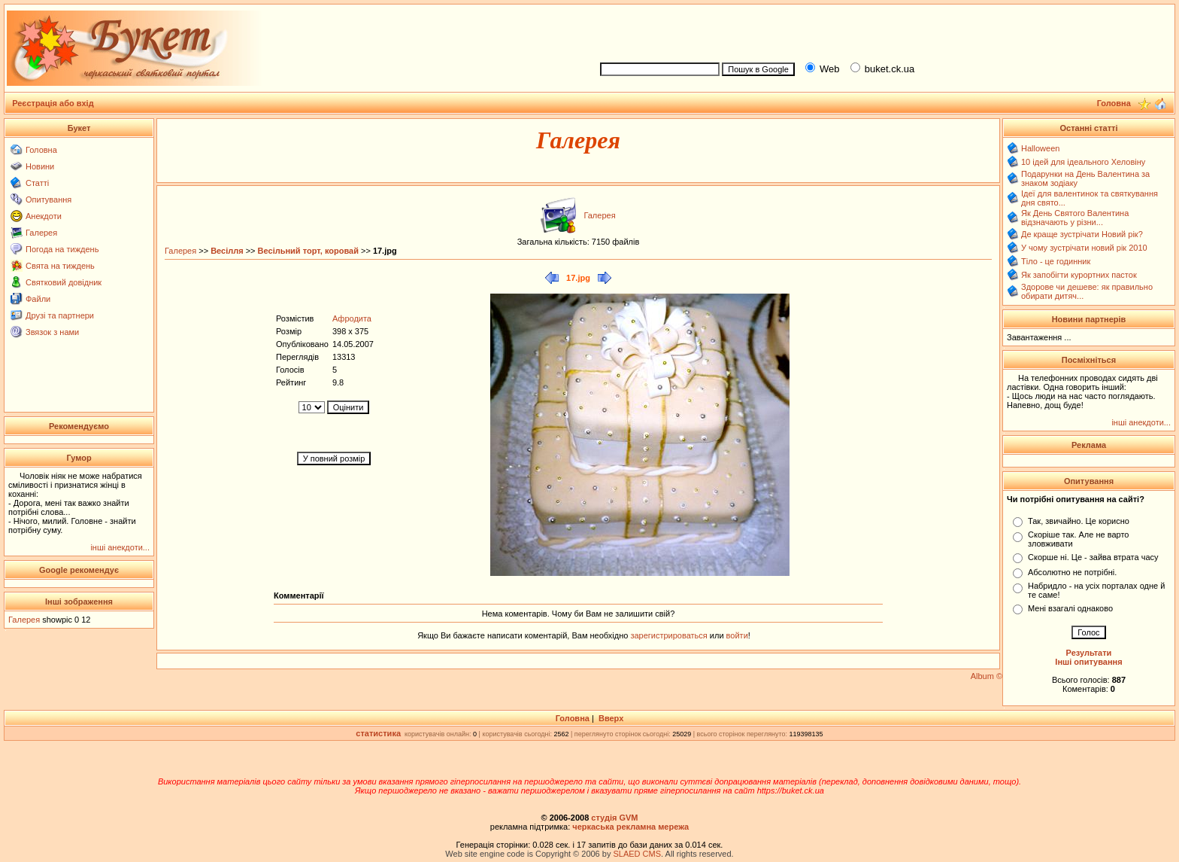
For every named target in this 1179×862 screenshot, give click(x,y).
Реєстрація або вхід (53, 103)
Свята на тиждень (60, 265)
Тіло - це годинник (1055, 261)
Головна (41, 149)
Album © (986, 676)
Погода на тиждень (62, 249)
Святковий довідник (64, 282)
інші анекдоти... (120, 547)
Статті (37, 182)
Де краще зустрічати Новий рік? (1082, 234)
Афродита (351, 318)
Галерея (41, 232)
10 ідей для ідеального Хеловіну (1083, 161)
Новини (40, 166)
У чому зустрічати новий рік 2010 (1084, 247)
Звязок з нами (52, 332)
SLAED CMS (637, 853)
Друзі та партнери (60, 315)
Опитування (48, 199)
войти (736, 635)
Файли (38, 298)
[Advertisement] (881, 30)
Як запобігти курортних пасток (1079, 274)
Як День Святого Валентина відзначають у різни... (1075, 218)
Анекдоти (44, 216)
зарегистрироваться (669, 635)
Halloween (1040, 148)
